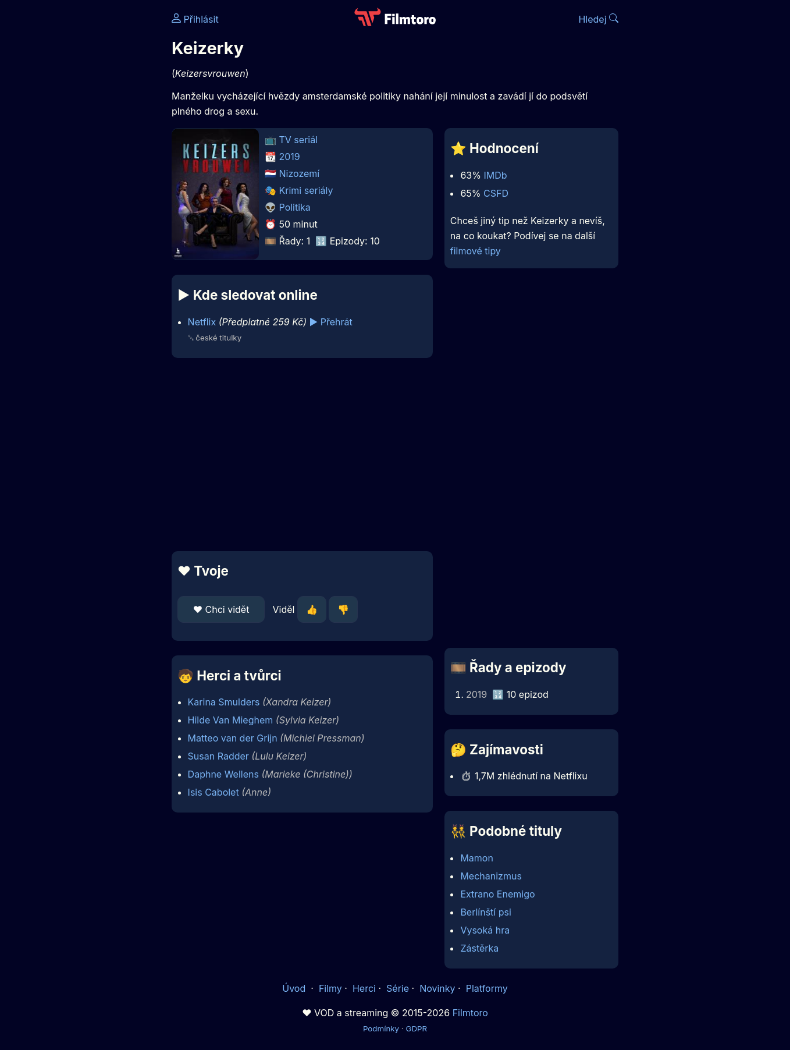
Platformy (487, 988)
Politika (295, 207)
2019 (289, 156)
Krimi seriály (306, 190)
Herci (364, 988)
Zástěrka (479, 948)
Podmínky (381, 1028)
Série (397, 988)
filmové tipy (475, 251)
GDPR (416, 1028)
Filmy (330, 988)
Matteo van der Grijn (232, 738)
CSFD (495, 193)
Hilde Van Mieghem (230, 720)
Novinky (437, 988)
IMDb (495, 175)
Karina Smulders (224, 702)
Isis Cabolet (213, 792)
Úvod (295, 988)
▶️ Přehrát (331, 322)
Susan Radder (218, 756)
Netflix (202, 322)
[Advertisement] (87, 179)
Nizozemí (299, 173)
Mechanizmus (490, 876)
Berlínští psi (485, 912)
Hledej (598, 19)
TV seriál (298, 140)
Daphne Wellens (223, 774)
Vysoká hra (485, 930)
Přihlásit (195, 19)
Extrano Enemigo (497, 894)
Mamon (476, 858)
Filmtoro (470, 1013)
